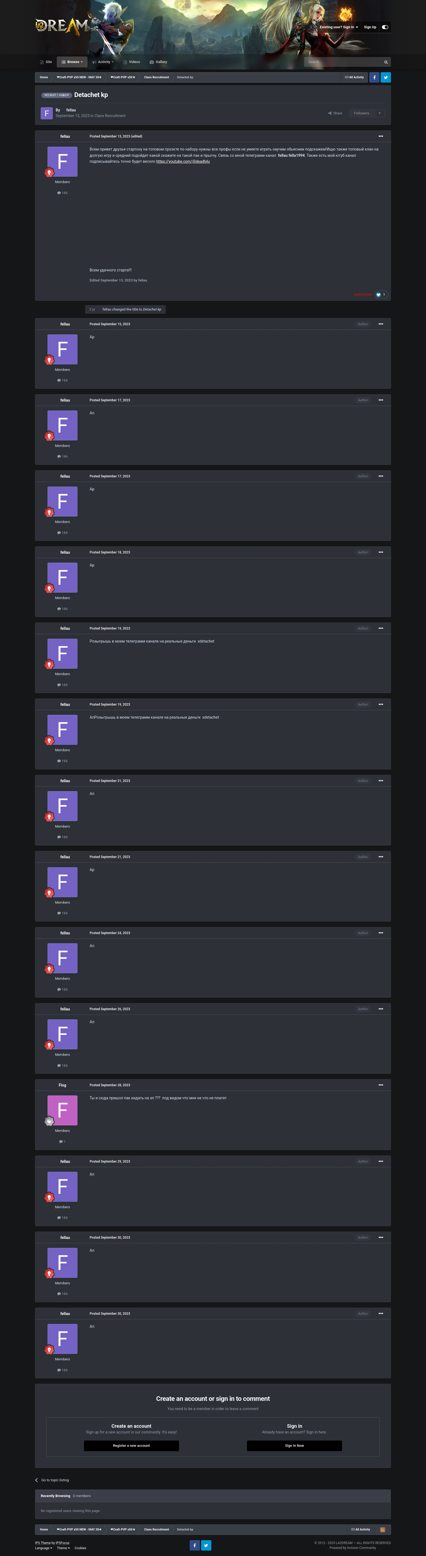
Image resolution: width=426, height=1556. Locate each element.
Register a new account (131, 1446)
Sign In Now (294, 1446)
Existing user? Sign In (339, 27)
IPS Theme (43, 1543)
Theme (63, 1548)
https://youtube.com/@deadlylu (183, 161)
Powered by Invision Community (353, 1548)
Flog (62, 1085)
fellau (71, 110)
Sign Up (370, 27)
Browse (73, 62)
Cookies (80, 1548)
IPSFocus (62, 1543)
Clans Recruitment (110, 116)
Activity (104, 62)
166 (62, 193)
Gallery (161, 62)
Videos (134, 62)
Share (335, 113)
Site (48, 62)
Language (43, 1548)
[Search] (330, 62)
